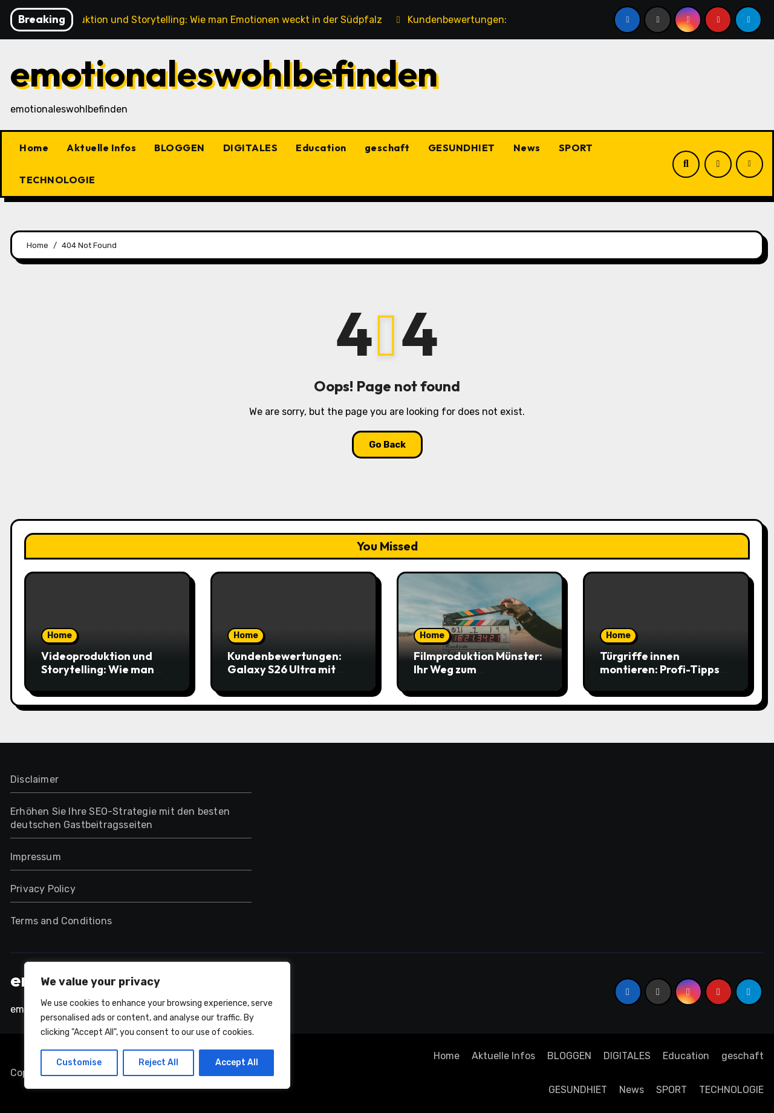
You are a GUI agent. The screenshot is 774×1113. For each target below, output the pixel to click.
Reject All (158, 1062)
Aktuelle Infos (101, 148)
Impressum (35, 857)
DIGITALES (250, 148)
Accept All (236, 1062)
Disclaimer (34, 779)
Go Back (387, 444)
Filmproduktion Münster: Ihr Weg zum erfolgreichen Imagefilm (478, 669)
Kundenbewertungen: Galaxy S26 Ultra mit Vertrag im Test (284, 669)
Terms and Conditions (61, 921)
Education (321, 148)
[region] (157, 1025)
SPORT (576, 148)
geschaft (387, 148)
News (527, 148)
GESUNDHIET (461, 148)
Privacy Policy (43, 889)
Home (33, 148)
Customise (79, 1062)
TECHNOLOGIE (57, 180)
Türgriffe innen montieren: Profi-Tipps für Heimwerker (660, 669)
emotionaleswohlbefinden (224, 73)
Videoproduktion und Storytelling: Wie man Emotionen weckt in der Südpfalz (102, 675)
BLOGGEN (179, 148)
